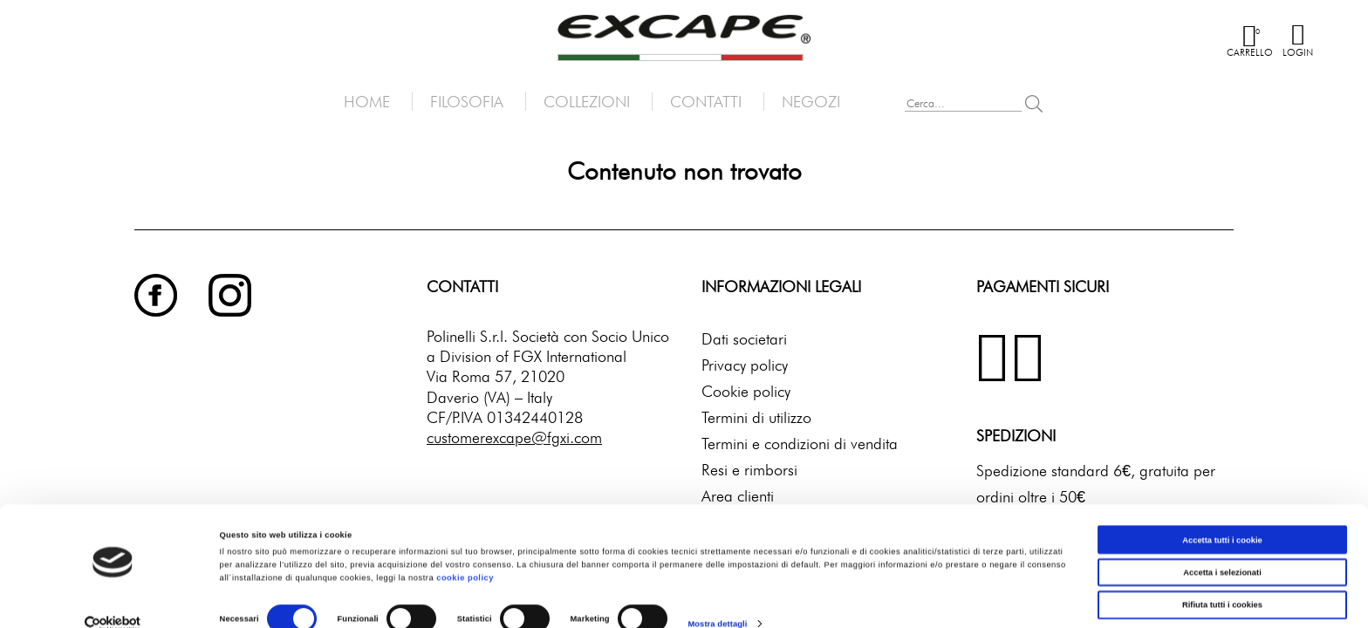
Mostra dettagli (717, 599)
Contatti (706, 101)
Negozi (811, 101)
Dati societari (744, 339)
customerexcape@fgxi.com (514, 437)
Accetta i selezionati (1222, 547)
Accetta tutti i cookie (1222, 514)
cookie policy (465, 553)
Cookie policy (745, 391)
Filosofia (466, 101)
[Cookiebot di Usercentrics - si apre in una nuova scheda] (113, 598)
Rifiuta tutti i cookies (1222, 580)
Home (367, 101)
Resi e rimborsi (749, 470)
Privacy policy (744, 365)
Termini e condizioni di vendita (799, 443)
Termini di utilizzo (756, 417)
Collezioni (587, 101)
